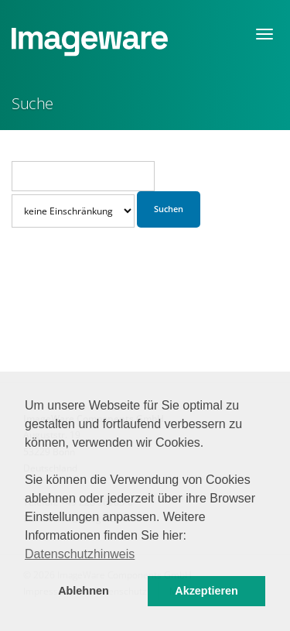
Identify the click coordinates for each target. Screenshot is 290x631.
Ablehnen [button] (83, 591)
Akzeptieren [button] (206, 591)
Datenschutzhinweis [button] (80, 554)
